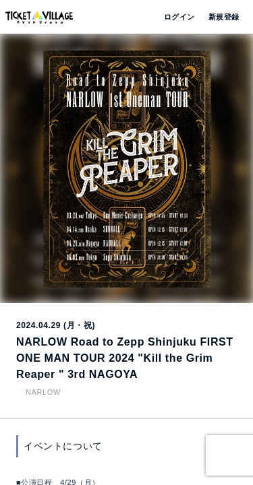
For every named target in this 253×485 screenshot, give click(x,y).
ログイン (178, 17)
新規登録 (219, 17)
